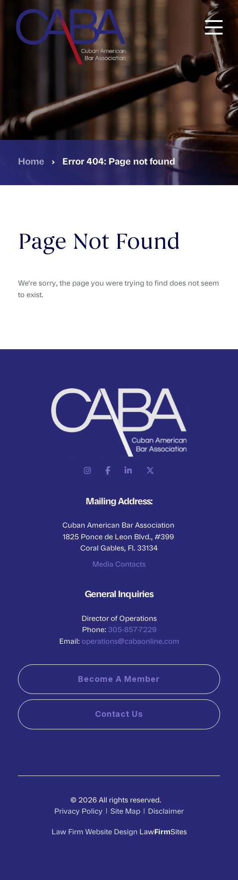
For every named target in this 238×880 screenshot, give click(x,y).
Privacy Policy (78, 810)
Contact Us (119, 714)
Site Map (125, 810)
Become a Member (119, 679)
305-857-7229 (132, 629)
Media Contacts (119, 563)
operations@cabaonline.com (130, 641)
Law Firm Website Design (95, 831)
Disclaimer (166, 810)
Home (31, 161)
